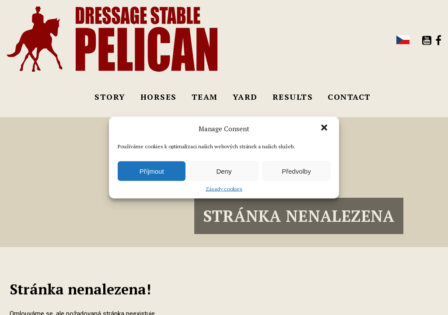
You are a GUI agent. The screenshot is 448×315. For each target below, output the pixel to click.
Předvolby (296, 171)
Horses (158, 96)
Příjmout (152, 171)
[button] (325, 128)
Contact (349, 96)
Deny (223, 171)
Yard (245, 96)
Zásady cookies (224, 189)
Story (110, 96)
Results (293, 96)
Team (205, 96)
